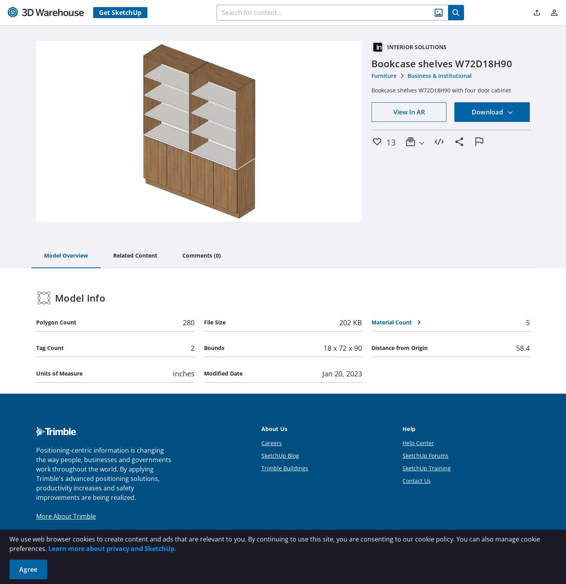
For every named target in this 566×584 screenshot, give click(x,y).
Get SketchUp (120, 12)
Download (492, 112)
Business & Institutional (440, 75)
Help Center (418, 443)
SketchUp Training (426, 468)
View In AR (409, 112)
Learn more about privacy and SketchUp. (112, 548)
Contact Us (416, 481)
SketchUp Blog (280, 455)
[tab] (66, 256)
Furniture (384, 75)
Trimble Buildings (284, 468)
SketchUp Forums (425, 455)
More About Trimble (66, 516)
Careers (271, 443)
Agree (28, 569)
